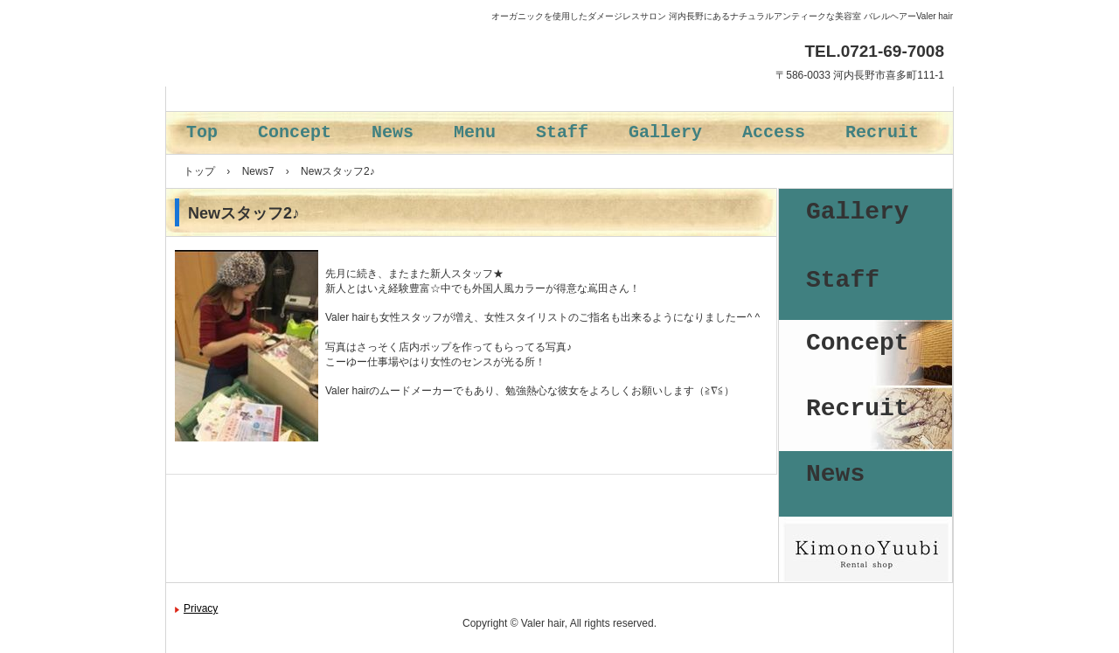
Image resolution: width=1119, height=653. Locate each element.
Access (773, 132)
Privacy (201, 608)
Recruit (882, 132)
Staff (562, 132)
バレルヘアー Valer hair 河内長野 (326, 88)
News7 (258, 171)
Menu (475, 132)
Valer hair (543, 623)
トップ (199, 171)
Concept (294, 132)
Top (202, 132)
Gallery (665, 132)
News (393, 132)
